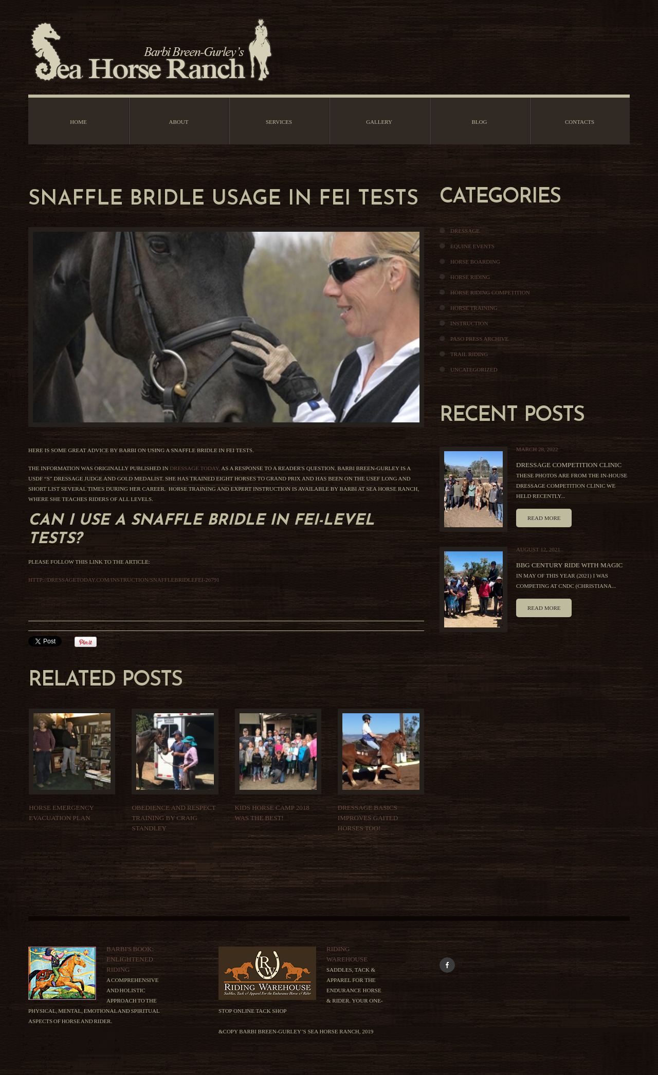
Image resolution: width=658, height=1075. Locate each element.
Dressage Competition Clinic (569, 465)
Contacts (579, 122)
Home (78, 122)
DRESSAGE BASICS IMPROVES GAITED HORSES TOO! (368, 818)
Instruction (469, 323)
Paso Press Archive (479, 339)
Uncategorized (474, 369)
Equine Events (472, 246)
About (179, 122)
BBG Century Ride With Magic (569, 565)
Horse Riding (470, 277)
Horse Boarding (475, 261)
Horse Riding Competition (490, 292)
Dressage (465, 231)
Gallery (379, 122)
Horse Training (474, 308)
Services (279, 122)
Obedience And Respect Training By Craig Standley (173, 818)
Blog (479, 122)
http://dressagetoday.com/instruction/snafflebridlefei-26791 (124, 580)
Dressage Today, (195, 468)
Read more (543, 518)
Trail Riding (469, 354)
